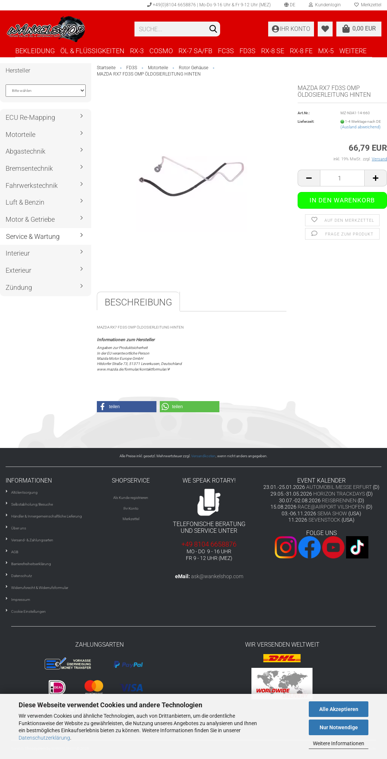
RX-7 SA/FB (195, 51)
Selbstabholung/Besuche (32, 504)
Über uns (18, 528)
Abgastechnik (25, 151)
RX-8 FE (301, 51)
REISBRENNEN (339, 500)
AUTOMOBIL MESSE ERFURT (339, 487)
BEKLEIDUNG (35, 51)
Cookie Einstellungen (28, 611)
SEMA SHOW (332, 513)
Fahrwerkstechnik (32, 185)
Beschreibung (138, 302)
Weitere (353, 51)
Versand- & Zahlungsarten (32, 540)
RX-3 (137, 51)
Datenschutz (21, 576)
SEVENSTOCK (324, 520)
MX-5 (326, 51)
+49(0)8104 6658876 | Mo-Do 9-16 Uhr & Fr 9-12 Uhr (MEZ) (209, 4)
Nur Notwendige (339, 727)
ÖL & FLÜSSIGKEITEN (92, 51)
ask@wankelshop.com (217, 576)
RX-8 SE (272, 51)
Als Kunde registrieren (130, 498)
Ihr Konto (131, 508)
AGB (14, 552)
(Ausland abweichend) (360, 127)
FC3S (226, 51)
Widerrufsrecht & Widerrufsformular (39, 588)
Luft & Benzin (25, 202)
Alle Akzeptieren (338, 709)
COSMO (161, 51)
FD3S (248, 51)
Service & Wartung (33, 236)
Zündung (19, 287)
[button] (126, 406)
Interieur (18, 253)
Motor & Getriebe (30, 219)
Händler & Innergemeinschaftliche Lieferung (46, 516)
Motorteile (20, 134)
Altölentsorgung (24, 492)
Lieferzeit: (306, 121)
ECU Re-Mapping (30, 117)
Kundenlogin (325, 4)
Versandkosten (203, 456)
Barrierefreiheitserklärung (31, 564)
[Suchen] (213, 29)
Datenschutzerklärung (44, 738)
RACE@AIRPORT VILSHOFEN (332, 507)
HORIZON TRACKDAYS (339, 494)
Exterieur (18, 270)
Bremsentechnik (29, 168)
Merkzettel (131, 519)
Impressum (20, 600)
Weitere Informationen (338, 743)
